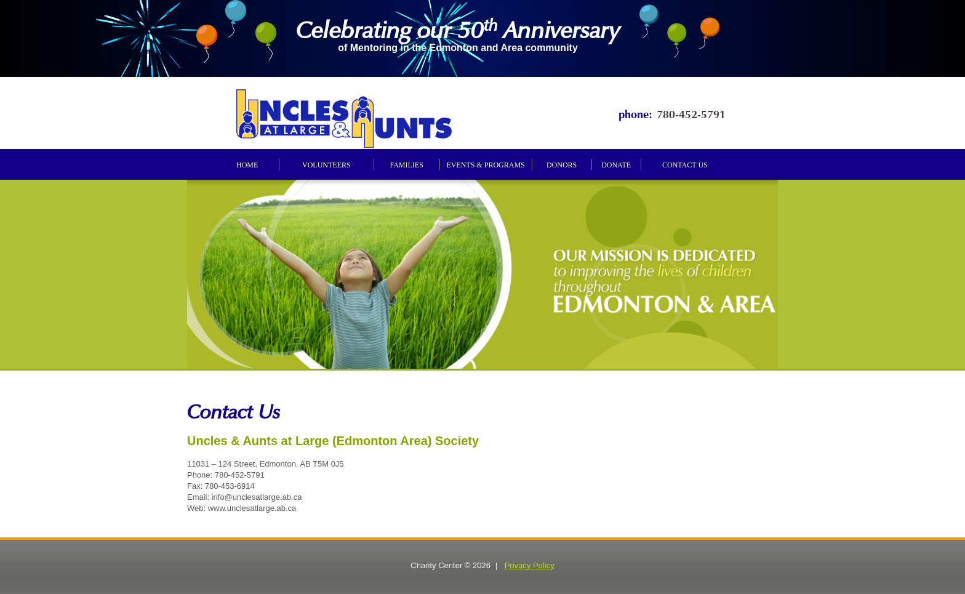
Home (247, 165)
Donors (562, 165)
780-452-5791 (691, 113)
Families (406, 165)
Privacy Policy (530, 565)
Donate (616, 165)
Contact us (685, 165)
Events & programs (485, 165)
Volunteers (326, 165)
